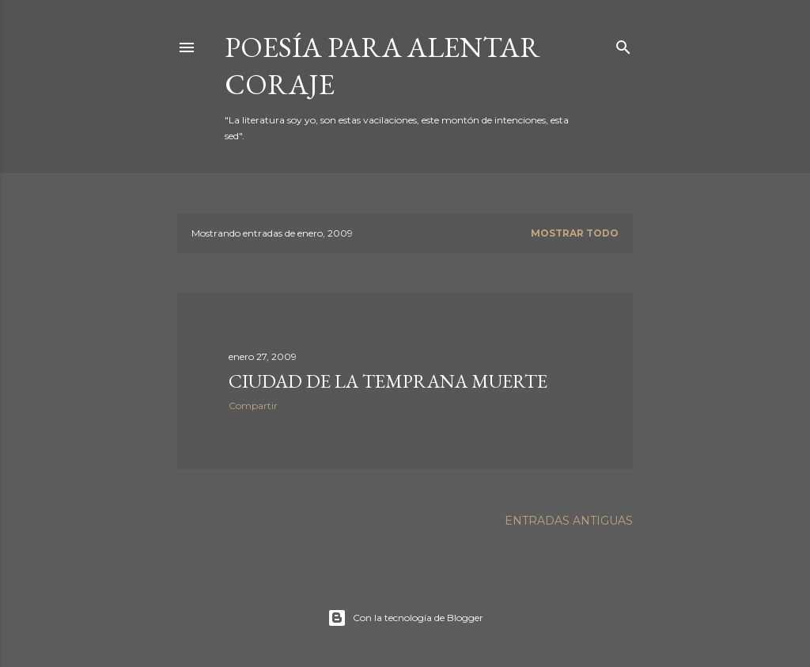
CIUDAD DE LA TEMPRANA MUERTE (388, 381)
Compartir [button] (253, 405)
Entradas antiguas (569, 521)
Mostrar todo (575, 233)
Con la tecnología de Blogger (405, 617)
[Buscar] (623, 43)
